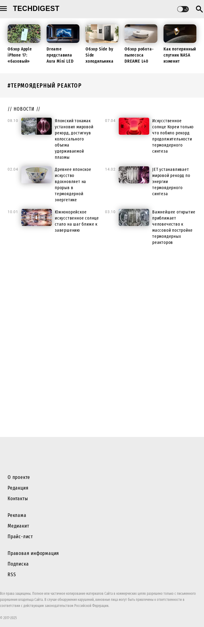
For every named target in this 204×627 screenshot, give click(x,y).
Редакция (18, 488)
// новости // (24, 109)
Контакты (18, 498)
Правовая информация (33, 553)
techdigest (36, 8)
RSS (12, 574)
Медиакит (18, 526)
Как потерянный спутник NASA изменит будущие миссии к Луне (180, 61)
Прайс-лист (20, 536)
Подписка (18, 564)
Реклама (17, 515)
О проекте (19, 477)
